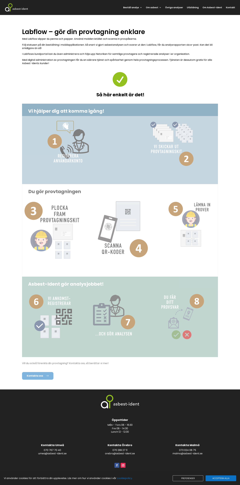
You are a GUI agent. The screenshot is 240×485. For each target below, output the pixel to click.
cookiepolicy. (125, 478)
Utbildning (193, 7)
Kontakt (230, 7)
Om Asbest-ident (212, 7)
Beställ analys (131, 7)
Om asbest (152, 7)
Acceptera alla (220, 478)
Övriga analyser (174, 7)
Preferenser (188, 478)
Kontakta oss (35, 375)
